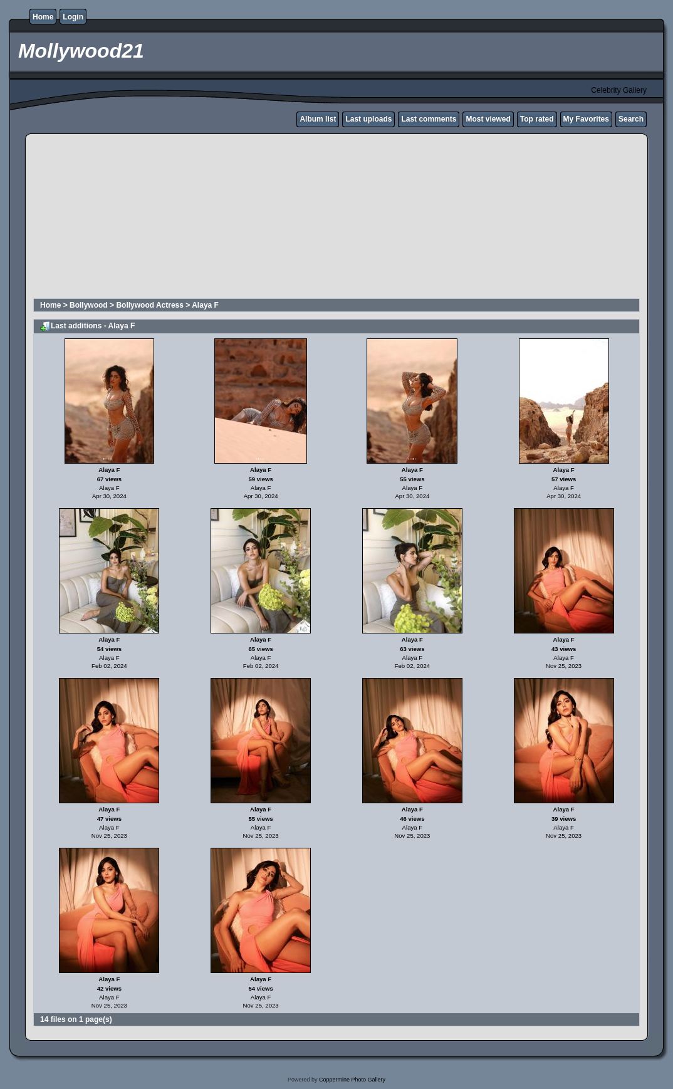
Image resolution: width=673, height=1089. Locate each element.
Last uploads (368, 119)
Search (631, 119)
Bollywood (89, 305)
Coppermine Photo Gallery (352, 1079)
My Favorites (586, 119)
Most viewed (488, 119)
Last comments (428, 119)
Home (43, 17)
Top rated (537, 119)
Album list (318, 119)
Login (73, 17)
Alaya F (205, 305)
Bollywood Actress (150, 305)
